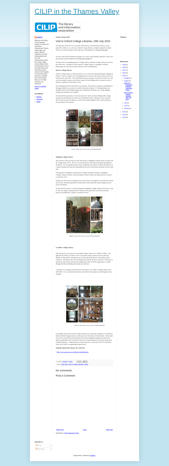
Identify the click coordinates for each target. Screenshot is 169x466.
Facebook (39, 99)
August (126, 81)
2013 (124, 114)
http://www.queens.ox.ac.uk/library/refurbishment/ (73, 352)
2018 (124, 67)
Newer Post (60, 430)
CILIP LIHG (64, 364)
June (126, 106)
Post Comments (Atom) (71, 433)
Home (85, 430)
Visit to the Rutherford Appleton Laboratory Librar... (128, 86)
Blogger (92, 455)
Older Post (109, 430)
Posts (38, 445)
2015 (124, 75)
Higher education (79, 364)
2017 (124, 70)
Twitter (38, 102)
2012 (124, 117)
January (127, 108)
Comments (40, 449)
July (125, 103)
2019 (124, 65)
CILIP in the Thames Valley (77, 11)
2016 (124, 73)
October (127, 78)
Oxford (86, 364)
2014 (124, 112)
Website (38, 97)
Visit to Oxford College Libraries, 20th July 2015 (128, 96)
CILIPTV (39, 37)
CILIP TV (70, 364)
